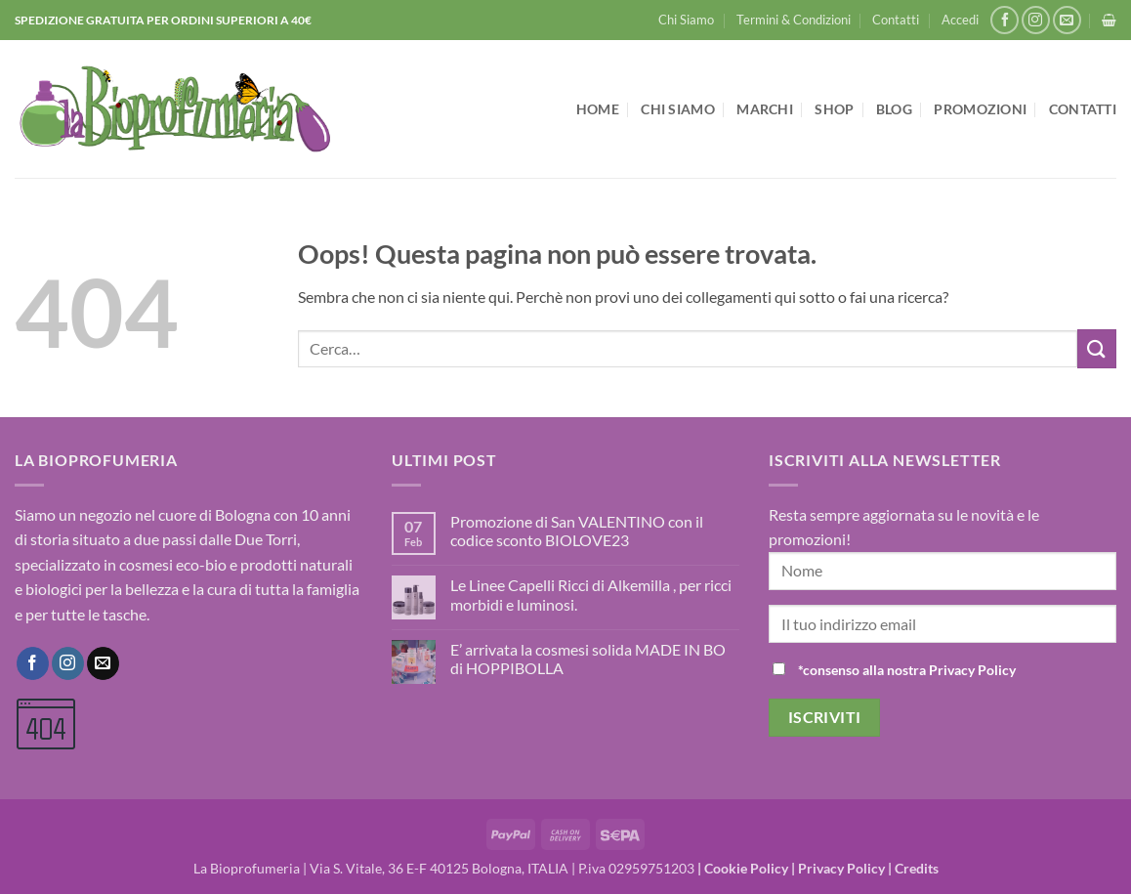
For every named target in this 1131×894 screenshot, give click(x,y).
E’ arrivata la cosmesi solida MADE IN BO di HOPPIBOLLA (588, 658)
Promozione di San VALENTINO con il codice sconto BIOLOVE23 (576, 530)
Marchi (764, 109)
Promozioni (980, 109)
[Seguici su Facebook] (1004, 20)
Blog (894, 109)
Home (597, 109)
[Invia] (1096, 348)
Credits (917, 868)
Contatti (895, 19)
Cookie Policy (746, 868)
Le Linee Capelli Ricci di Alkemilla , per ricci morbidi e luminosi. (591, 594)
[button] (960, 19)
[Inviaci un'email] (1067, 20)
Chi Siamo (686, 19)
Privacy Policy (841, 868)
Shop (834, 109)
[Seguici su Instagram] (1036, 20)
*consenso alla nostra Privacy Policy (907, 669)
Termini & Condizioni (793, 19)
